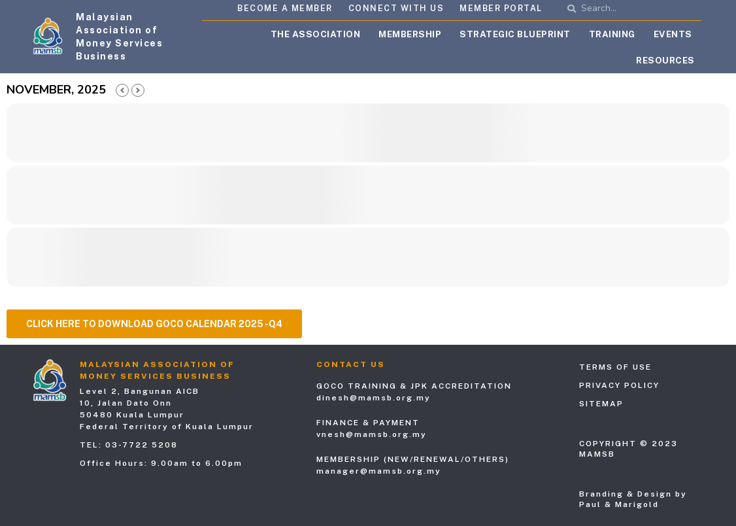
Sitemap (601, 403)
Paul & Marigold (619, 504)
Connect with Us (396, 8)
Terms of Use (615, 367)
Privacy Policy (619, 385)
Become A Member (285, 8)
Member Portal (501, 8)
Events (673, 34)
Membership (409, 34)
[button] (154, 323)
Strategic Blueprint (515, 34)
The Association (316, 34)
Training (612, 34)
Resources (665, 60)
